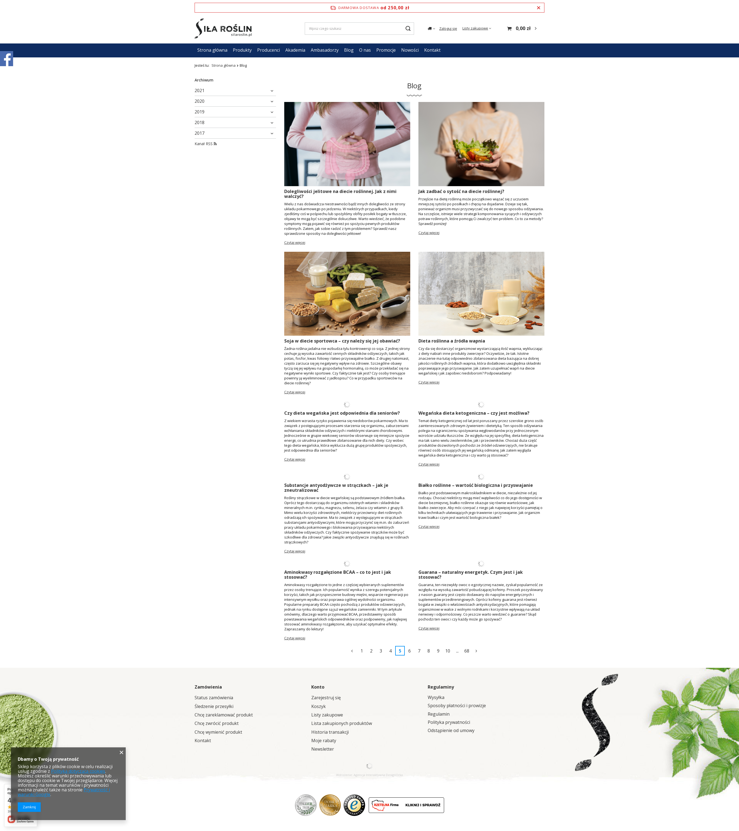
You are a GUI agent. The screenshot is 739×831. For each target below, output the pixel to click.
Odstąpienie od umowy (451, 730)
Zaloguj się (448, 28)
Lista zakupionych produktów (341, 723)
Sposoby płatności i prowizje (457, 705)
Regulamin (439, 714)
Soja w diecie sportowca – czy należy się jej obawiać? (342, 340)
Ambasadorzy (325, 50)
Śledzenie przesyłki (214, 706)
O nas (365, 50)
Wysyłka (436, 697)
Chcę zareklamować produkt (224, 715)
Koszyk (318, 706)
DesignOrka (394, 775)
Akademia (295, 50)
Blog (349, 50)
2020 (199, 101)
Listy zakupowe (475, 28)
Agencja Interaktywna (369, 775)
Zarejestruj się (326, 697)
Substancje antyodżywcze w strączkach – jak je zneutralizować (336, 488)
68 (466, 651)
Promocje (386, 50)
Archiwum (204, 80)
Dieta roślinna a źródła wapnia (451, 340)
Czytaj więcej (294, 242)
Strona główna (212, 50)
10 (447, 651)
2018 (199, 122)
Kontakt (432, 50)
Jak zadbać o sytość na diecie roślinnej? (461, 191)
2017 (199, 133)
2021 (199, 90)
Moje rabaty (323, 740)
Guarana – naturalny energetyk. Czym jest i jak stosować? (470, 575)
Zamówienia (208, 686)
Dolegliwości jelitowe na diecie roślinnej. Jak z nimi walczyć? (340, 194)
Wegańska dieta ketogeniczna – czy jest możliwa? (473, 413)
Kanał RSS (206, 143)
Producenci (268, 50)
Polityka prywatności (449, 722)
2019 (199, 111)
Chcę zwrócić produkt (217, 723)
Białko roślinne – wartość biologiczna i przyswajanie (475, 485)
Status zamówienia (214, 697)
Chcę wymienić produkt (218, 732)
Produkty (242, 50)
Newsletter (322, 749)
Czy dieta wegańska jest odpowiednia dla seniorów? (342, 413)
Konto (317, 686)
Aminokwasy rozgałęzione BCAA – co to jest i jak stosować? (337, 575)
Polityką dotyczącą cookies (78, 771)
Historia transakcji (330, 732)
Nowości (410, 50)
